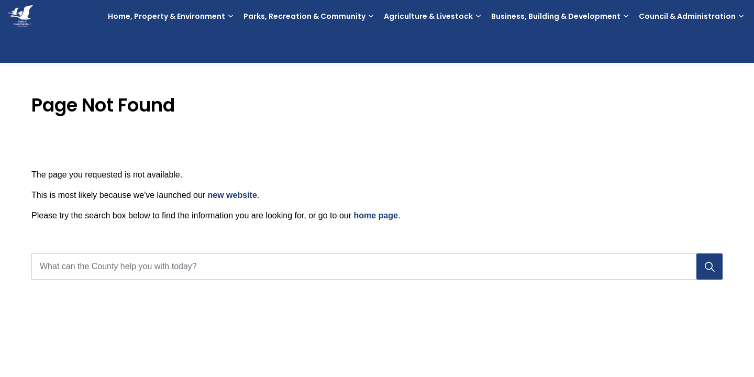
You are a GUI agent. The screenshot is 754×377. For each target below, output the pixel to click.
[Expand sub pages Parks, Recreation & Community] (370, 47)
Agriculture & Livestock (428, 47)
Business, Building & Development (555, 47)
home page (375, 215)
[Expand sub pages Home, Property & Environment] (230, 47)
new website (232, 195)
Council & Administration (687, 47)
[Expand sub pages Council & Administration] (741, 47)
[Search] (709, 266)
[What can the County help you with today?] (377, 266)
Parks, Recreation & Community (304, 47)
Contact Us (698, 16)
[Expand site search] (735, 15)
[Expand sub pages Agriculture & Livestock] (478, 47)
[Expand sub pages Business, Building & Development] (625, 47)
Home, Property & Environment (166, 47)
